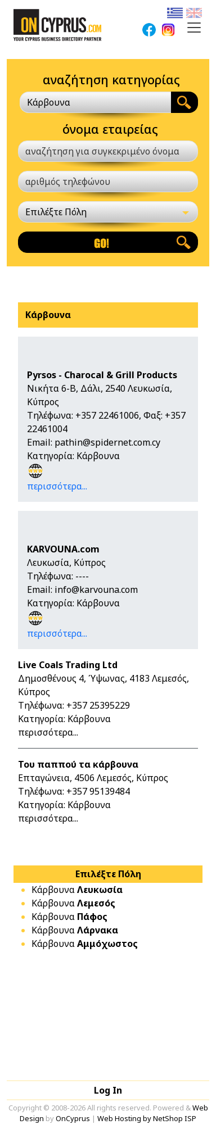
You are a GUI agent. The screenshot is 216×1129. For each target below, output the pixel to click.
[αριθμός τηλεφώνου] (108, 181)
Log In (108, 1090)
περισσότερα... (57, 486)
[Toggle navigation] (194, 27)
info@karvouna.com (96, 589)
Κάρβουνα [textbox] (48, 102)
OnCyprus (73, 1118)
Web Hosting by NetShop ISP (146, 1118)
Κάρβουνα (77, 889)
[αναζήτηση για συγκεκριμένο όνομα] (108, 151)
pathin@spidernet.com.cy (107, 442)
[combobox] (95, 102)
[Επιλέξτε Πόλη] (108, 212)
